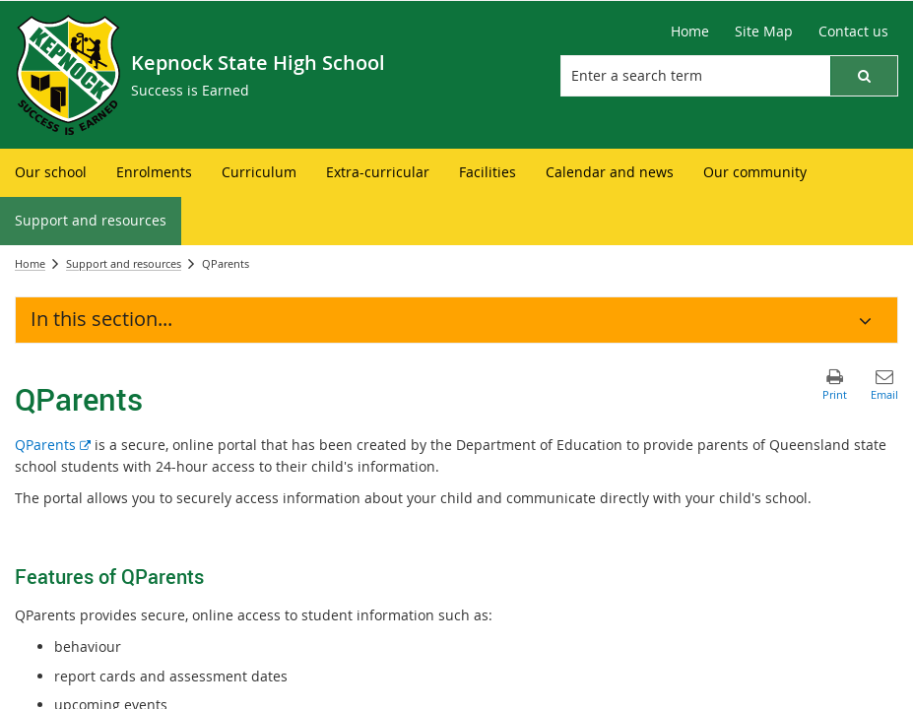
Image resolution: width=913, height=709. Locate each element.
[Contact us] (853, 31)
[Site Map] (764, 31)
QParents (53, 444)
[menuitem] (50, 173)
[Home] (690, 31)
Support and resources (123, 263)
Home (30, 263)
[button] (863, 76)
